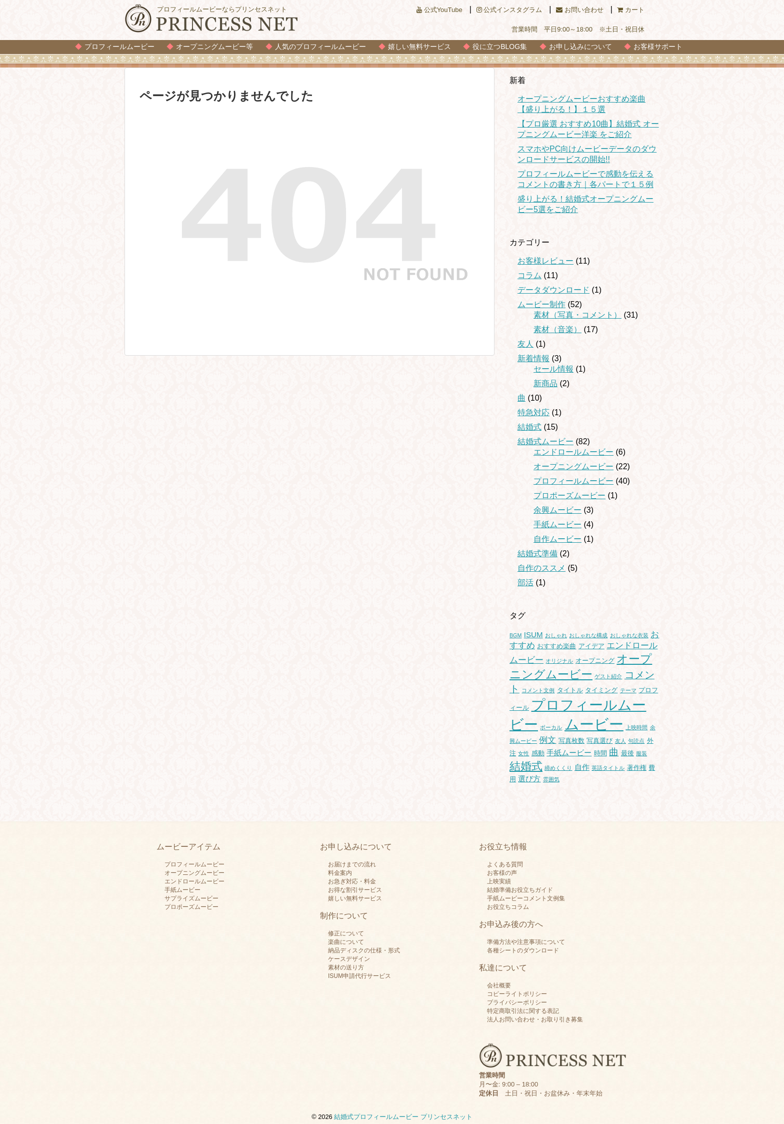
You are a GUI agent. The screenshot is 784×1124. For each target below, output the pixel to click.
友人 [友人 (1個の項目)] (620, 741)
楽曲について (346, 941)
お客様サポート (658, 47)
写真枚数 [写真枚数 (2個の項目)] (571, 740)
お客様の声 (502, 872)
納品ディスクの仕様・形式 (364, 950)
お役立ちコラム (508, 906)
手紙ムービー (558, 524)
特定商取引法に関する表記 (523, 1010)
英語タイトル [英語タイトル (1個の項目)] (608, 768)
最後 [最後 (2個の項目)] (627, 753)
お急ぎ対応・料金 (352, 881)
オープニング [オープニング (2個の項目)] (595, 660)
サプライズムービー (191, 898)
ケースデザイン (349, 958)
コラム (530, 275)
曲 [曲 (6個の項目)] (613, 752)
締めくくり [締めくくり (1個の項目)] (558, 768)
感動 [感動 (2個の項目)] (538, 753)
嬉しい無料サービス (419, 47)
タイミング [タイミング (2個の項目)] (601, 690)
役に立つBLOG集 (499, 47)
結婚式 (530, 427)
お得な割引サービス (355, 889)
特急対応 (534, 412)
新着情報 (534, 358)
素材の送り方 (346, 967)
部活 (526, 582)
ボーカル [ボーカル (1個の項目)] (551, 727)
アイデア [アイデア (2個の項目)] (591, 646)
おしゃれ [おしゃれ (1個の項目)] (556, 635)
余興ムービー (558, 510)
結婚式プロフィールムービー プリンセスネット (403, 1116)
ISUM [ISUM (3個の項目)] (533, 634)
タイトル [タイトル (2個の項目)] (570, 690)
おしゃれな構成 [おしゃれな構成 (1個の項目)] (588, 635)
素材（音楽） (558, 329)
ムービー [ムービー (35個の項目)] (594, 724)
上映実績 (499, 881)
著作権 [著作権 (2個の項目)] (636, 767)
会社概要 (499, 985)
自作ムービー (558, 539)
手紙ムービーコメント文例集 (526, 898)
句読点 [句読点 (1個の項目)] (636, 741)
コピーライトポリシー (517, 993)
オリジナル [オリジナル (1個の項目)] (559, 661)
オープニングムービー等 (214, 47)
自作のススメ (542, 568)
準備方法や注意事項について (526, 941)
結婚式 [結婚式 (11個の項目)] (526, 766)
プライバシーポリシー (517, 1002)
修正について (346, 933)
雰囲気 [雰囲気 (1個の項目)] (551, 779)
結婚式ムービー (546, 441)
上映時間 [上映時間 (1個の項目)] (637, 727)
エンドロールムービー (574, 452)
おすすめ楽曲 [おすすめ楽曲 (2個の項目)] (556, 646)
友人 (526, 344)
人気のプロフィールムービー (320, 47)
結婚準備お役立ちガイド (520, 889)
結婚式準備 (538, 553)
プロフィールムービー (119, 47)
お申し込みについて (580, 47)
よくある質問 (505, 864)
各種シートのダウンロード (523, 950)
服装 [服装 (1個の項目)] (641, 753)
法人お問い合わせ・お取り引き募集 (535, 1019)
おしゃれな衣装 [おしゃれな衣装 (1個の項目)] (629, 635)
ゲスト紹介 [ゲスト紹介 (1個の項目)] (608, 676)
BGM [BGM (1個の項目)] (516, 635)
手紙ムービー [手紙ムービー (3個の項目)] (569, 752)
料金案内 (340, 872)
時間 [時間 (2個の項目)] (600, 753)
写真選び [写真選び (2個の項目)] (599, 740)
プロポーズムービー (570, 495)
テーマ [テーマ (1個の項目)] (628, 690)
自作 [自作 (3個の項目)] (582, 767)
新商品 (546, 383)
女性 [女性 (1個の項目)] (523, 753)
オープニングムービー (574, 466)
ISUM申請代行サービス (359, 975)
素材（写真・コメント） (578, 315)
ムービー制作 (542, 304)
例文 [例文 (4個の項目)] (547, 740)
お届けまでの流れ (352, 864)
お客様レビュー (546, 261)
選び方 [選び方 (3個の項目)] (529, 778)
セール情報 (554, 369)
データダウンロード (554, 290)
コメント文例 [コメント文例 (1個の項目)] (538, 690)
